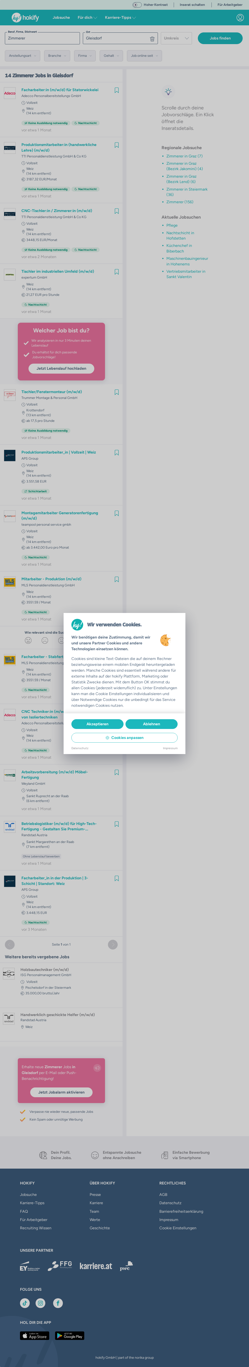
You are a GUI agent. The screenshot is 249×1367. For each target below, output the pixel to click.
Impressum (170, 748)
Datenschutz (79, 748)
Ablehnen (151, 724)
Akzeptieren (97, 724)
